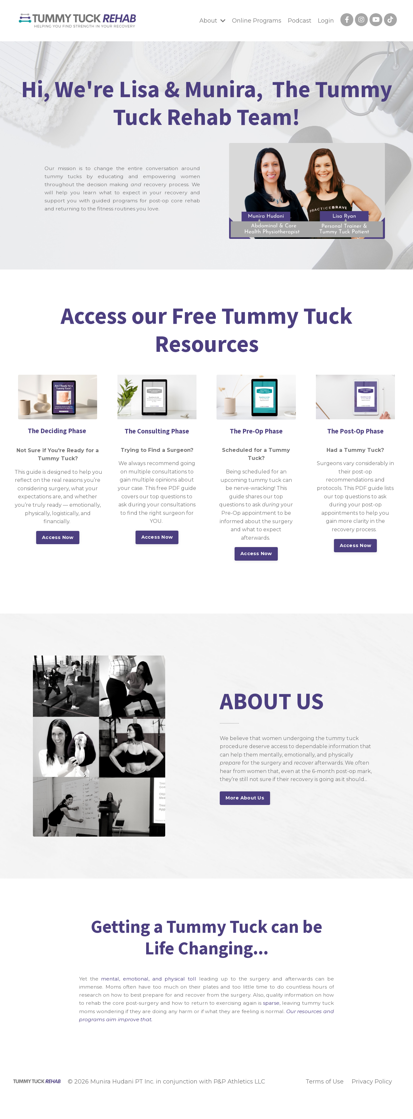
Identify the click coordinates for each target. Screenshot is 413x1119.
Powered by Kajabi (379, 1102)
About (212, 20)
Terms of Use (325, 1082)
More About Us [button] (245, 798)
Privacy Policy (372, 1082)
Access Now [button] (58, 537)
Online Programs (256, 20)
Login (326, 20)
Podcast (299, 20)
